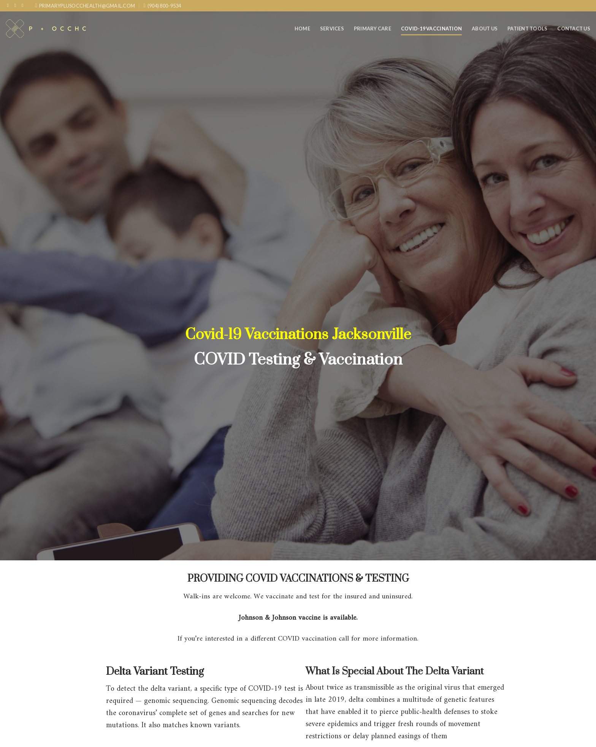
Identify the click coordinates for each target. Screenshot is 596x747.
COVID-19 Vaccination (431, 28)
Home (302, 28)
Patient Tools (527, 28)
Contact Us (573, 28)
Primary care (372, 28)
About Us (485, 28)
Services (332, 28)
